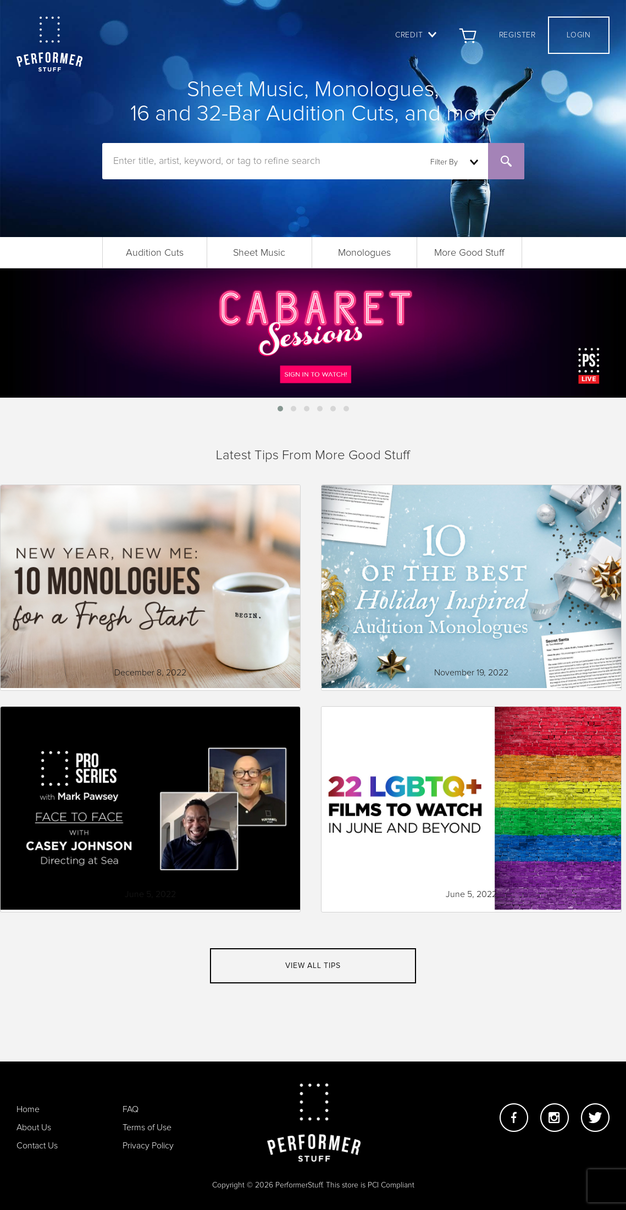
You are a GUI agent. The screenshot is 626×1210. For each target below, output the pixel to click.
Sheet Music (259, 253)
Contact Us (37, 1145)
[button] (280, 408)
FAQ (131, 1109)
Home (28, 1109)
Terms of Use (147, 1127)
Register (517, 35)
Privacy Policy (148, 1145)
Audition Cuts (155, 253)
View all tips (312, 966)
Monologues (364, 253)
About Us (33, 1127)
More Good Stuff (469, 253)
